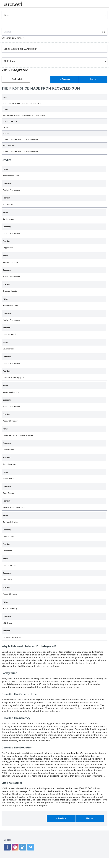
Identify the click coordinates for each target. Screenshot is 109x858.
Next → (93, 79)
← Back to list (15, 79)
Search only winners (13, 38)
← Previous (64, 79)
